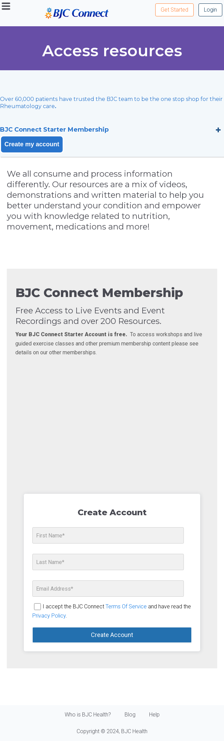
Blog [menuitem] (130, 714)
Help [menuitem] (154, 714)
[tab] (112, 130)
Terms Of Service (126, 606)
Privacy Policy (49, 615)
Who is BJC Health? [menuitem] (88, 714)
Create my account (31, 144)
